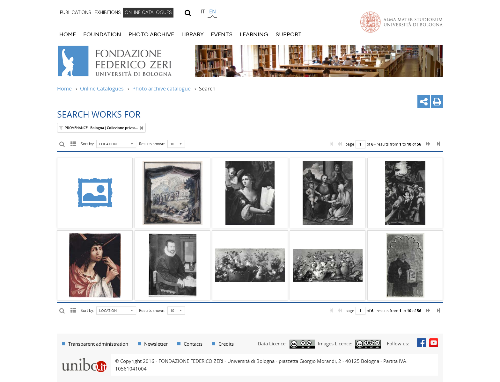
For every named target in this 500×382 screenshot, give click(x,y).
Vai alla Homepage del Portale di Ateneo (401, 22)
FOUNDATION (102, 34)
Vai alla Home (123, 61)
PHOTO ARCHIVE (151, 34)
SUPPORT (289, 34)
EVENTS (221, 34)
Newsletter (156, 344)
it (203, 11)
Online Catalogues (102, 88)
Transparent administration (98, 344)
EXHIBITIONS (108, 12)
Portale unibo (84, 358)
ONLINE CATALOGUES (148, 12)
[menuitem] (75, 13)
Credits (226, 344)
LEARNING (254, 34)
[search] (188, 12)
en (212, 11)
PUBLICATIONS (75, 12)
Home (64, 88)
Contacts (193, 344)
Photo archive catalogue (161, 88)
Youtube (433, 342)
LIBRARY (192, 34)
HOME (67, 34)
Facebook (421, 342)
